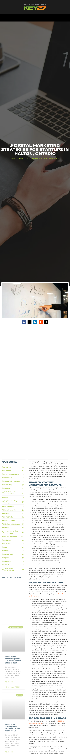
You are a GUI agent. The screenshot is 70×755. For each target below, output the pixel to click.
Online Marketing (53, 158)
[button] (35, 18)
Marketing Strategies (40, 158)
